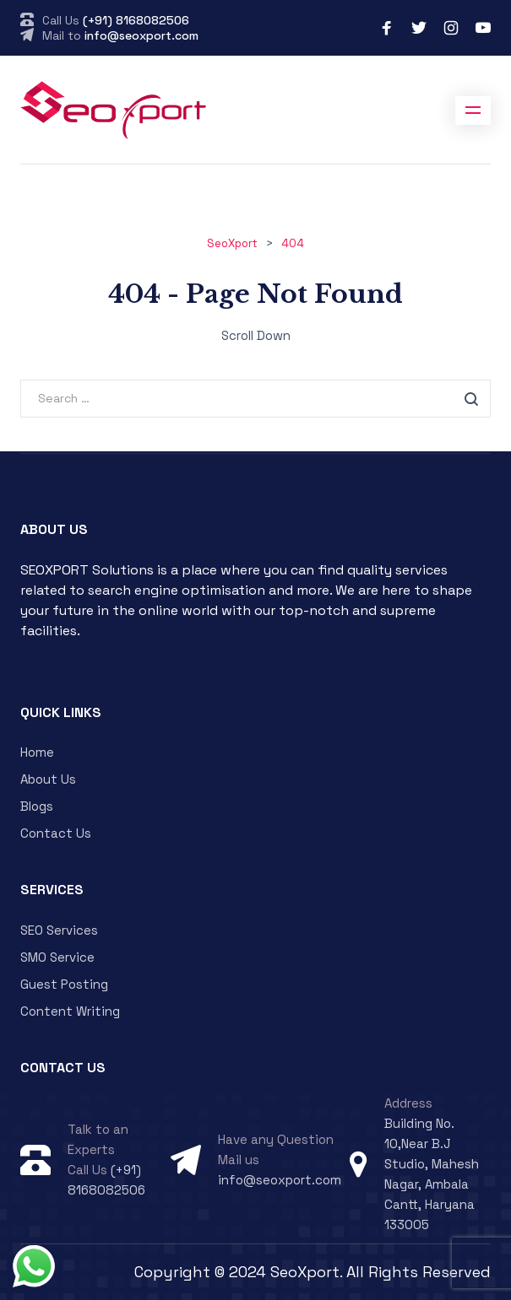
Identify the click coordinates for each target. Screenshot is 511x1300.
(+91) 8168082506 (136, 20)
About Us (48, 779)
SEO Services (59, 930)
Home (37, 752)
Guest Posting (64, 984)
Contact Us (55, 833)
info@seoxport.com (141, 35)
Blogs (36, 806)
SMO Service (57, 957)
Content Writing (70, 1011)
